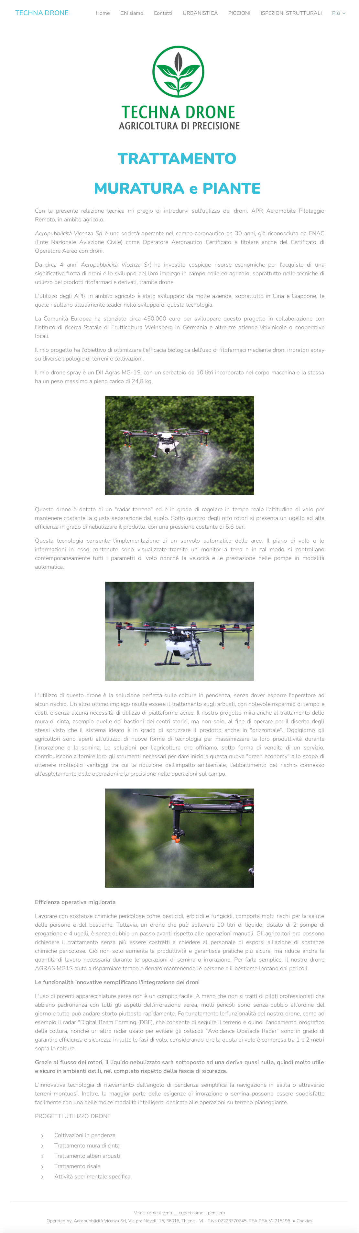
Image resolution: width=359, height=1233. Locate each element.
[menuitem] (166, 13)
